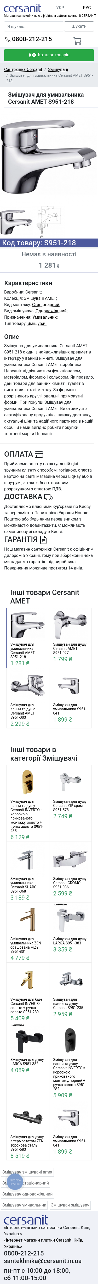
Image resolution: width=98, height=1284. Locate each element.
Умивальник (44, 317)
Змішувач (37, 323)
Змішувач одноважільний (27, 1194)
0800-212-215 (28, 39)
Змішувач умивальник (24, 1205)
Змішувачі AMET (40, 298)
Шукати (79, 26)
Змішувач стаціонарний (25, 1183)
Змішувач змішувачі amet (27, 1172)
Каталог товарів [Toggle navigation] (49, 55)
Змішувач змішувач (70, 1205)
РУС (87, 7)
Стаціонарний (45, 304)
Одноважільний (51, 310)
